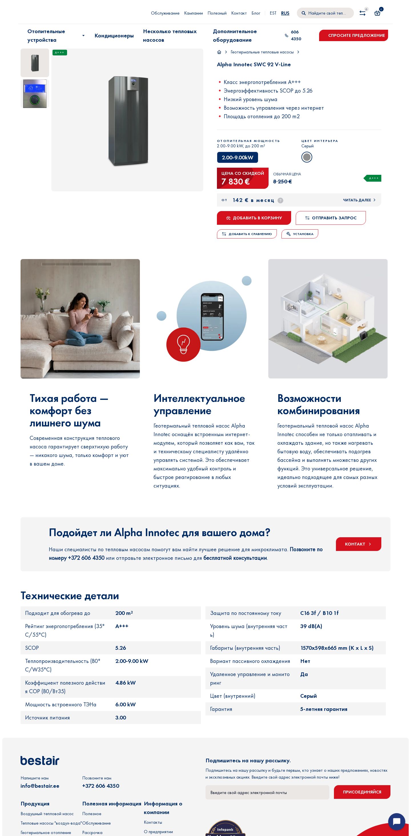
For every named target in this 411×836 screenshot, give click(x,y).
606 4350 (293, 35)
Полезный (217, 13)
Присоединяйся (362, 800)
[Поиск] (325, 13)
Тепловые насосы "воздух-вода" (51, 832)
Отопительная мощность (248, 141)
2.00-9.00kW (237, 157)
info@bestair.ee (40, 794)
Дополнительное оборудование (235, 35)
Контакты (153, 831)
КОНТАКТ (358, 548)
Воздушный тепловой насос (47, 822)
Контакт (239, 13)
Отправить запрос (330, 218)
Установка (299, 234)
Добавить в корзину (254, 218)
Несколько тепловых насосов (170, 35)
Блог (255, 13)
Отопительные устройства (56, 35)
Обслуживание (165, 13)
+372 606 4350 (100, 794)
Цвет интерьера (320, 141)
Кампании (193, 13)
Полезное (91, 822)
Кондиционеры (114, 35)
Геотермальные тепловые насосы (262, 52)
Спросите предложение (356, 35)
